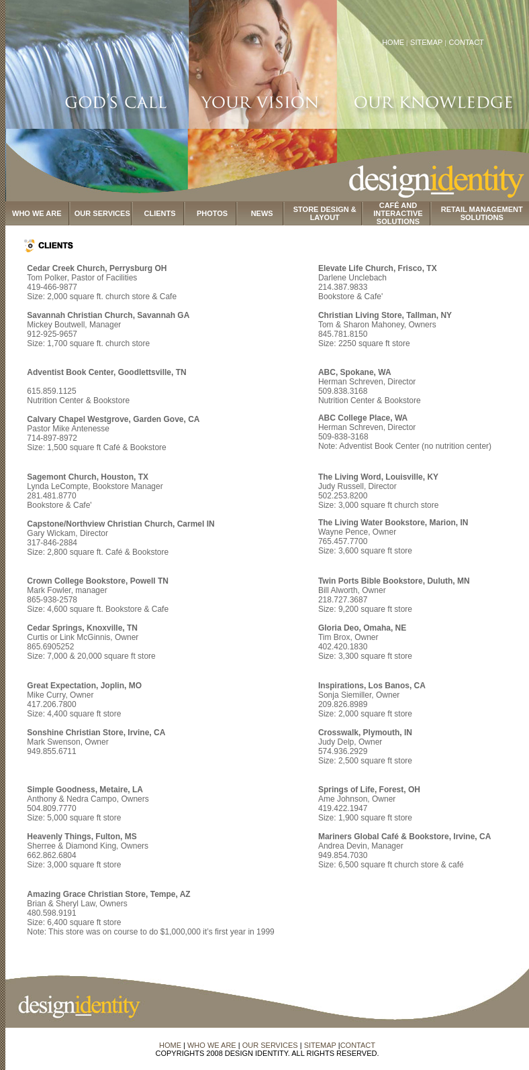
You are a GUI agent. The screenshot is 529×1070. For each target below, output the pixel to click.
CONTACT (465, 42)
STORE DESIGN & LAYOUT (324, 213)
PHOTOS (212, 213)
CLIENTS (160, 213)
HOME (393, 42)
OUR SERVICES (102, 213)
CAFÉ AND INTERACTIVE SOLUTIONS (397, 213)
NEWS (262, 213)
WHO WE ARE (37, 213)
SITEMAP (427, 42)
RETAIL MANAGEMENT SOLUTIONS (482, 213)
